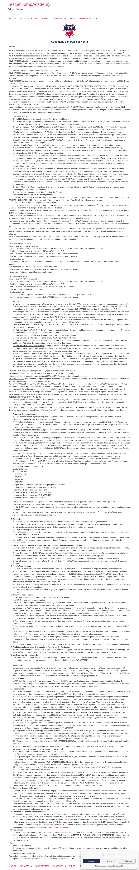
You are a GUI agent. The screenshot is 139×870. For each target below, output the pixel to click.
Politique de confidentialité (115, 866)
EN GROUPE (58, 18)
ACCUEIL (13, 18)
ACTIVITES (24, 18)
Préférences (127, 861)
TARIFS (72, 18)
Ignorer (109, 861)
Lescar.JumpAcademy (29, 4)
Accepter (91, 861)
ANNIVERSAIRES (42, 18)
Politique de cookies (101, 866)
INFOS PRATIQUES (86, 18)
